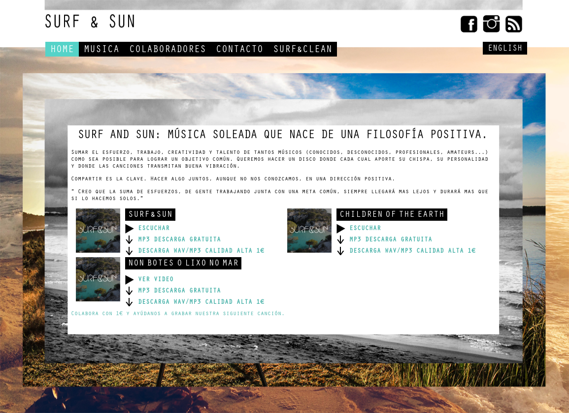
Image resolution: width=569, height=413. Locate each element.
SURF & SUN (150, 215)
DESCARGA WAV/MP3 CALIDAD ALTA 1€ (194, 251)
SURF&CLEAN (302, 51)
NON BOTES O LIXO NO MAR (183, 264)
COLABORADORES (167, 51)
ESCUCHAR (147, 229)
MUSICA (101, 51)
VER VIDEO (149, 280)
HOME (62, 51)
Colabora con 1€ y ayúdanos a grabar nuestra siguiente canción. (178, 314)
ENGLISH (505, 49)
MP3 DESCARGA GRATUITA (173, 240)
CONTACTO (239, 51)
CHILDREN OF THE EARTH (392, 215)
